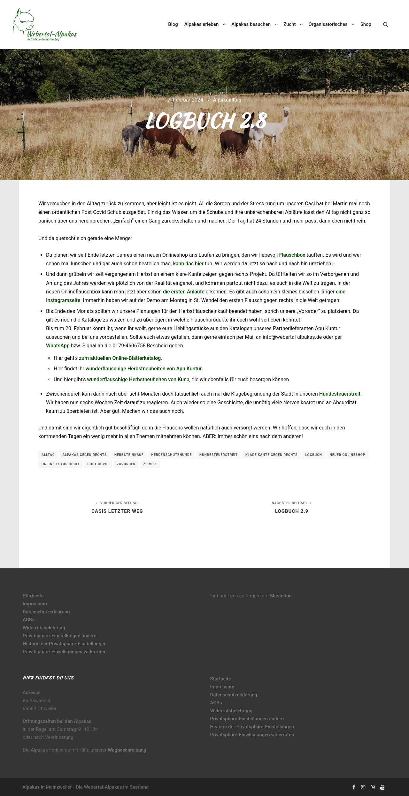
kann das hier (188, 264)
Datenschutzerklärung (46, 612)
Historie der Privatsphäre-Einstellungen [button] (65, 644)
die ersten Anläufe (183, 292)
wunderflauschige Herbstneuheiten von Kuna (138, 379)
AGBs (29, 620)
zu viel (150, 464)
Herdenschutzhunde (171, 455)
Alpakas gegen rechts (85, 455)
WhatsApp (58, 346)
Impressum (35, 604)
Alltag (48, 455)
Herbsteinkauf (129, 455)
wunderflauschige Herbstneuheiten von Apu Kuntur (144, 369)
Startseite (33, 596)
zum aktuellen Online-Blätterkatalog (120, 358)
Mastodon (281, 596)
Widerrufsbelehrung (44, 628)
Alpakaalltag (227, 100)
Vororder (126, 464)
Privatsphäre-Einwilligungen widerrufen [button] (65, 652)
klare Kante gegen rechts (271, 455)
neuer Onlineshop (347, 455)
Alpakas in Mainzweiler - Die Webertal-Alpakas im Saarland (85, 787)
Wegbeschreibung (127, 750)
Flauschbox (292, 255)
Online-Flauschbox (61, 464)
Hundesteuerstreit (339, 394)
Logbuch (313, 455)
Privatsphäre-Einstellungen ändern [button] (59, 636)
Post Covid (98, 464)
